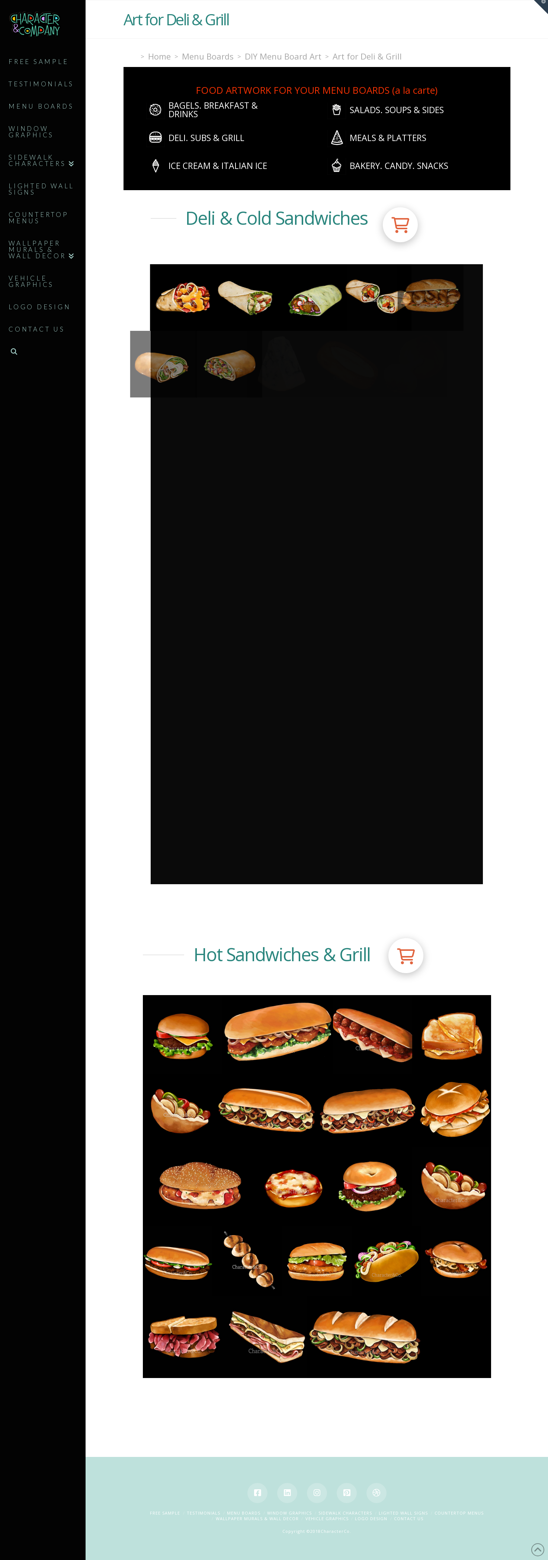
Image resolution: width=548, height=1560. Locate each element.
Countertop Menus (459, 1513)
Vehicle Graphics (327, 1518)
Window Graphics (289, 1513)
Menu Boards (243, 1513)
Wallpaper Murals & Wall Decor (257, 1518)
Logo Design (371, 1518)
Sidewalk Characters (345, 1513)
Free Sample (165, 1513)
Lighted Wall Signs (403, 1513)
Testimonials (203, 1513)
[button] (400, 224)
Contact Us (408, 1518)
